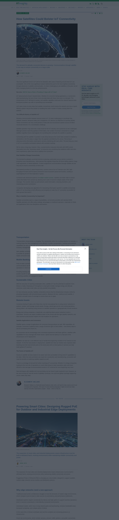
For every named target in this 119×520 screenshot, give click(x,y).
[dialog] (59, 260)
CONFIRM (48, 269)
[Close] (85, 249)
